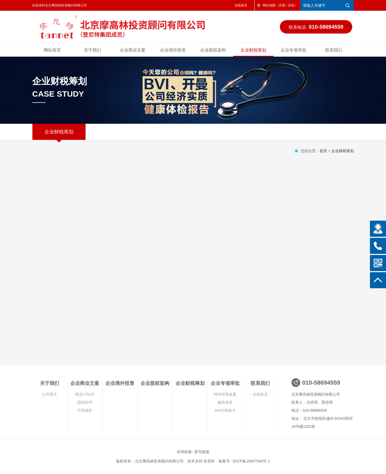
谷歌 (291, 5)
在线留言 (241, 5)
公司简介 (49, 394)
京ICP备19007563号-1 (251, 461)
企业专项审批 (293, 50)
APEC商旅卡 (225, 410)
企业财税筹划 (253, 50)
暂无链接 (201, 452)
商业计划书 (84, 394)
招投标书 (84, 402)
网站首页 (52, 50)
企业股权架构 (213, 50)
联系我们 (333, 50)
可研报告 (84, 410)
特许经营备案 (225, 394)
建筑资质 (225, 402)
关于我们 (92, 50)
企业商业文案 (133, 50)
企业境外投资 (173, 50)
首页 (323, 151)
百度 (282, 5)
